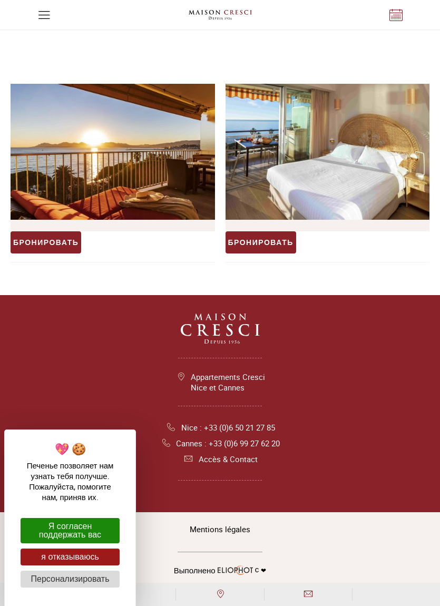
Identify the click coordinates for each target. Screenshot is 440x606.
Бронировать (46, 242)
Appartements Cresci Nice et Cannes (228, 382)
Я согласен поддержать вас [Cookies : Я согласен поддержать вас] (70, 530)
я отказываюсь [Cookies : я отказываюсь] (70, 556)
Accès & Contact (220, 459)
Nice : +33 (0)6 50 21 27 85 (220, 427)
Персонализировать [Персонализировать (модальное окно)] (70, 578)
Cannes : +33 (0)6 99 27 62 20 (220, 443)
